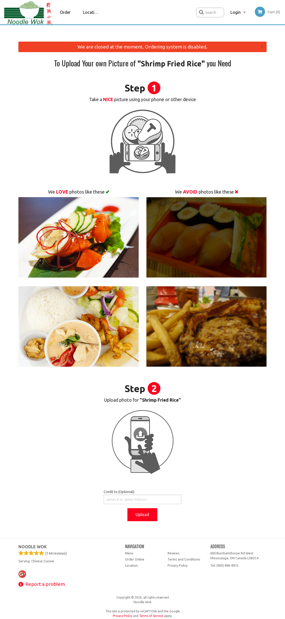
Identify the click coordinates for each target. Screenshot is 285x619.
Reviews (174, 553)
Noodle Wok (32, 546)
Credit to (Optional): (142, 497)
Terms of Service (151, 615)
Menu (129, 553)
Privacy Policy (178, 565)
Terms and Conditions (184, 559)
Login (236, 12)
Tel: (224, 565)
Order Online (66, 17)
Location (91, 12)
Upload (142, 514)
